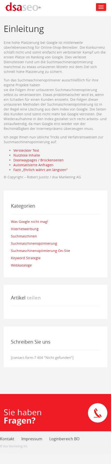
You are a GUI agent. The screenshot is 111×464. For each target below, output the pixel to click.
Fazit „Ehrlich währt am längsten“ (40, 169)
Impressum (31, 438)
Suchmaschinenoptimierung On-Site (40, 250)
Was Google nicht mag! (29, 221)
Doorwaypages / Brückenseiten (38, 160)
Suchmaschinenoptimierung (34, 243)
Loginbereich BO (64, 438)
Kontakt (7, 438)
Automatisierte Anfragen (33, 165)
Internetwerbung (25, 229)
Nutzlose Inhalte (26, 155)
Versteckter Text (26, 150)
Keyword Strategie (26, 258)
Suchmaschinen (24, 236)
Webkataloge (21, 265)
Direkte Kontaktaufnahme (97, 413)
